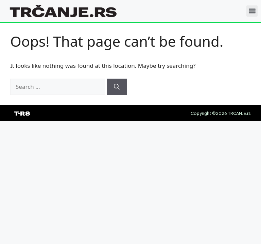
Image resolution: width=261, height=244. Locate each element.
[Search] (117, 87)
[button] (252, 11)
